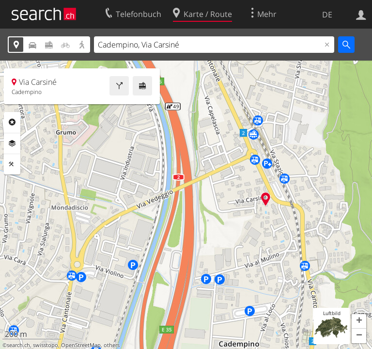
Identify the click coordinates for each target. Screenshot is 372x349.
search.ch (18, 345)
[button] (359, 321)
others (112, 345)
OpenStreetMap (81, 345)
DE (327, 14)
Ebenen (12, 143)
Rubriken (12, 122)
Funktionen (12, 164)
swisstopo (45, 345)
